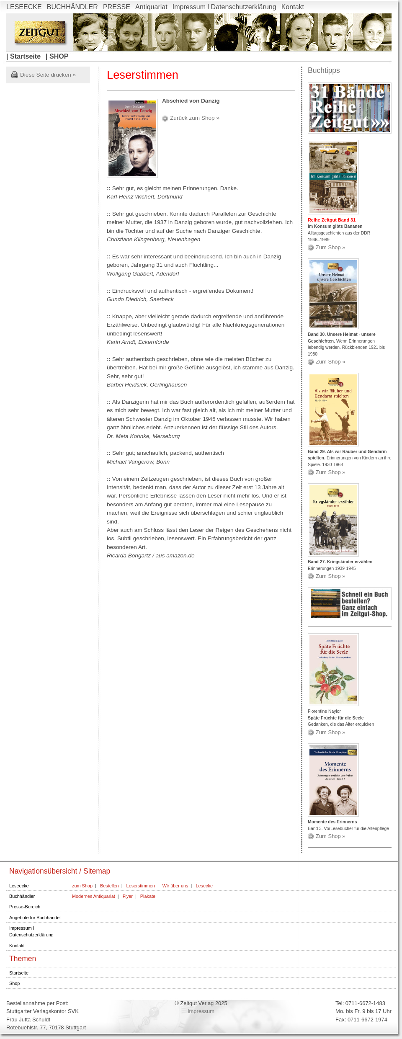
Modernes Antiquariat (93, 896)
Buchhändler (22, 896)
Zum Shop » (330, 247)
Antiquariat (151, 6)
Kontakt (292, 6)
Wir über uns (175, 885)
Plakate (147, 896)
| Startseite (23, 56)
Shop (14, 983)
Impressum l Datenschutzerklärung (224, 6)
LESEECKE (24, 6)
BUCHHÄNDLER (72, 6)
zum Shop (82, 885)
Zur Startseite (39, 32)
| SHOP (57, 56)
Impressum (201, 1011)
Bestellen (109, 885)
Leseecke (19, 885)
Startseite (18, 972)
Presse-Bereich (24, 906)
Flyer (128, 896)
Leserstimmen (140, 885)
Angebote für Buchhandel (35, 917)
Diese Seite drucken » (48, 75)
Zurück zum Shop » (194, 118)
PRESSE (116, 6)
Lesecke (204, 885)
